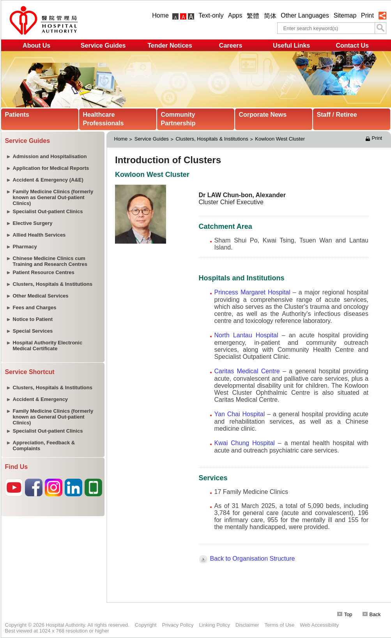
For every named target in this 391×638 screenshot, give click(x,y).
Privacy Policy (177, 625)
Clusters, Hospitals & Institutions (211, 139)
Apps (235, 15)
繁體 (253, 15)
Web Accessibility (319, 625)
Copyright (146, 625)
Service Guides (103, 45)
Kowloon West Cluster (280, 139)
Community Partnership (178, 119)
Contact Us (352, 45)
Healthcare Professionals (103, 119)
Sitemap (345, 15)
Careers (230, 45)
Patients (17, 114)
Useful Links (291, 45)
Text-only (210, 15)
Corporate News (263, 114)
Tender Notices (169, 45)
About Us (36, 45)
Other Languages (305, 15)
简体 (270, 15)
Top (344, 614)
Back (372, 614)
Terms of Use (280, 625)
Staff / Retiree (337, 114)
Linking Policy (214, 625)
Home (160, 15)
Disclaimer (247, 625)
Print (367, 15)
